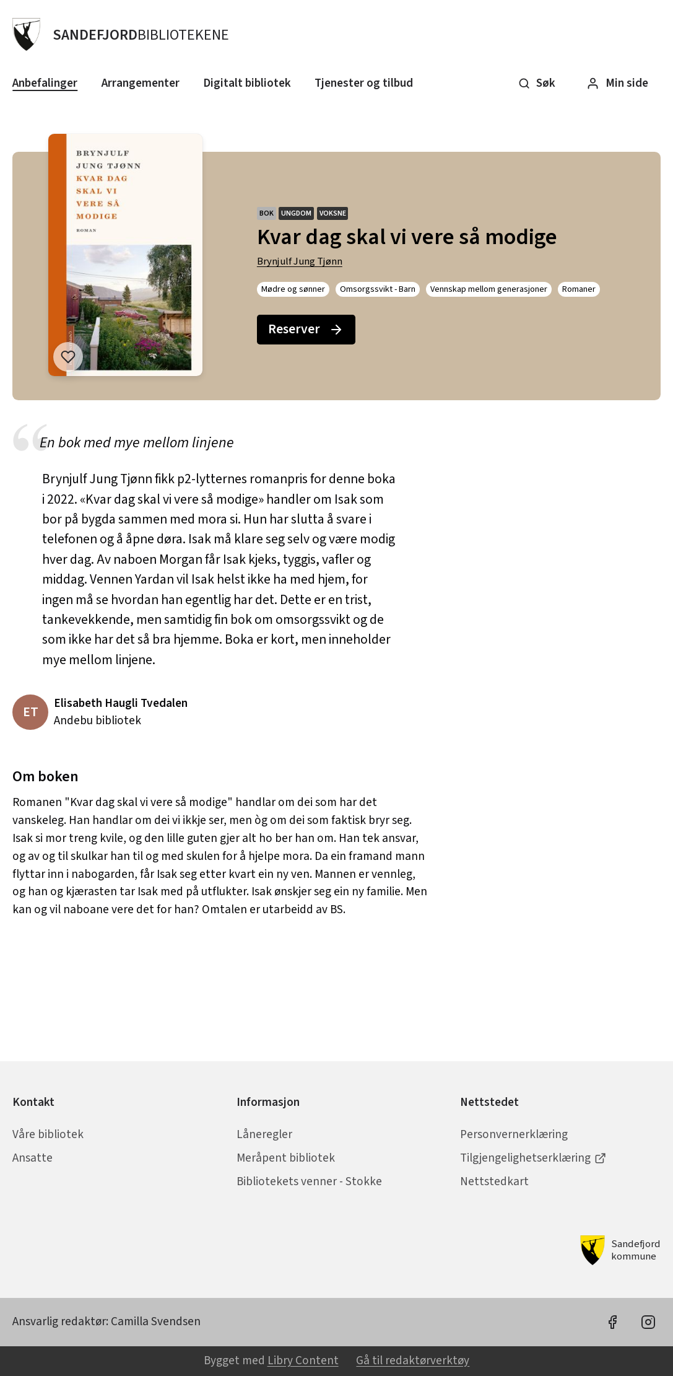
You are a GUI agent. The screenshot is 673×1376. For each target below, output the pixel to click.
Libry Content (303, 1360)
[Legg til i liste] (68, 357)
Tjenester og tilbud (364, 83)
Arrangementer (141, 83)
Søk (536, 83)
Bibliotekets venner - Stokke (309, 1181)
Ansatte (32, 1158)
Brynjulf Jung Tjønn (299, 261)
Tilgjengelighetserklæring (533, 1158)
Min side (617, 83)
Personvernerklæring (514, 1134)
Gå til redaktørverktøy (412, 1360)
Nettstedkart (494, 1181)
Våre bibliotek (48, 1134)
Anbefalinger (44, 83)
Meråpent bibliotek (286, 1158)
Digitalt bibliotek (247, 83)
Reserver (306, 329)
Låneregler (264, 1134)
